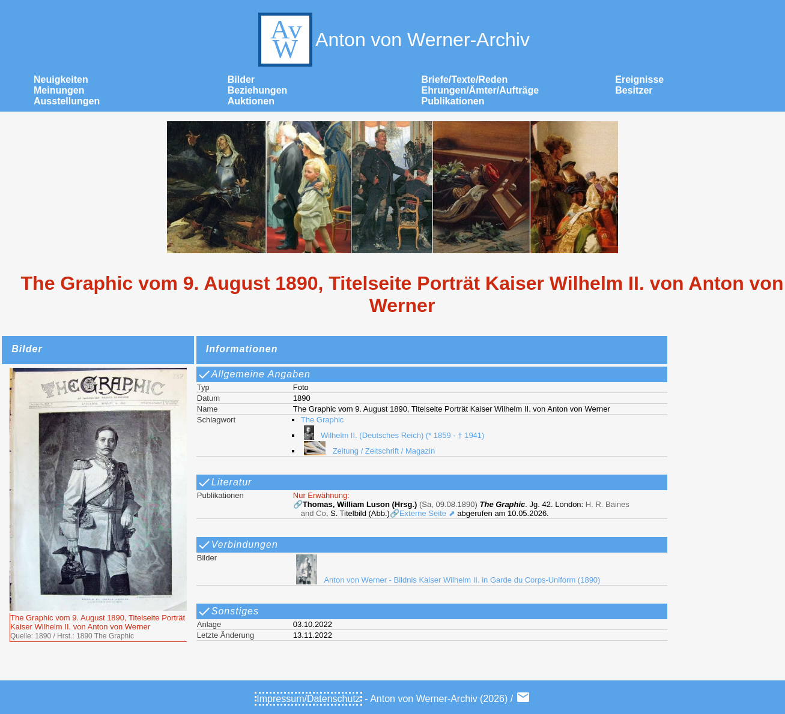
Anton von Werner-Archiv (392, 40)
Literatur (224, 482)
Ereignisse (639, 79)
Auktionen (251, 101)
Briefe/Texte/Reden (465, 79)
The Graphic (322, 419)
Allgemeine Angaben (254, 374)
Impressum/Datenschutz (308, 699)
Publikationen (453, 101)
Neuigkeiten (61, 79)
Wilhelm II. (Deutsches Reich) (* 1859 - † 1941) (393, 435)
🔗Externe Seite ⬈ (422, 513)
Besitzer (633, 90)
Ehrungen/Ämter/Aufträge (480, 90)
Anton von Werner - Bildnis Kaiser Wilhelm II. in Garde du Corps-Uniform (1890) (447, 579)
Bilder (241, 79)
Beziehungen (258, 90)
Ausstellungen (67, 101)
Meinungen (59, 90)
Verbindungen (237, 545)
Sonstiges (228, 611)
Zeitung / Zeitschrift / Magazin (368, 450)
